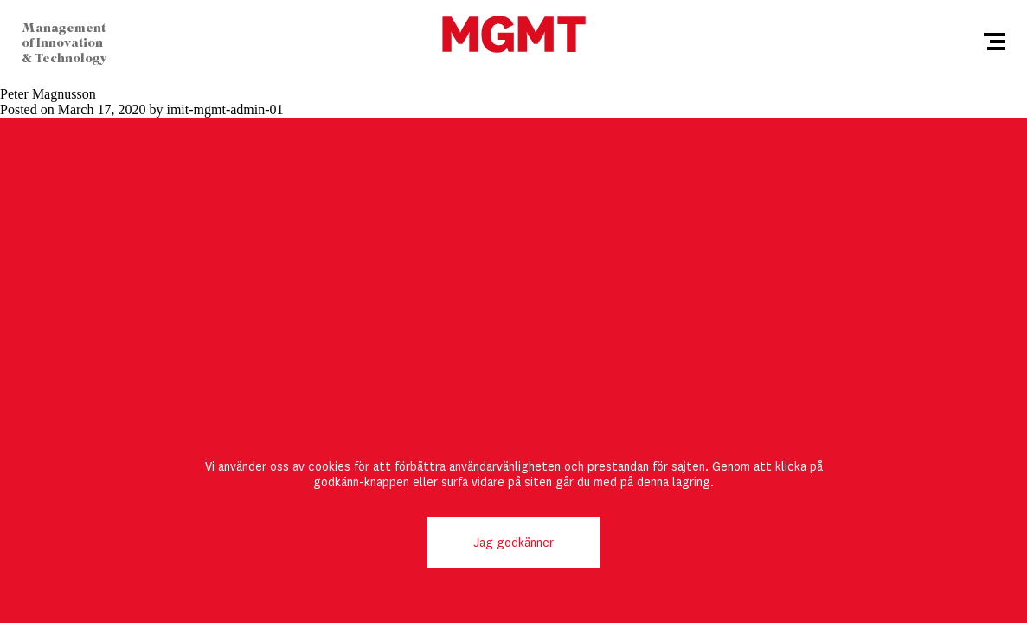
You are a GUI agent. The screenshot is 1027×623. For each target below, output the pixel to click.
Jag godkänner (513, 542)
